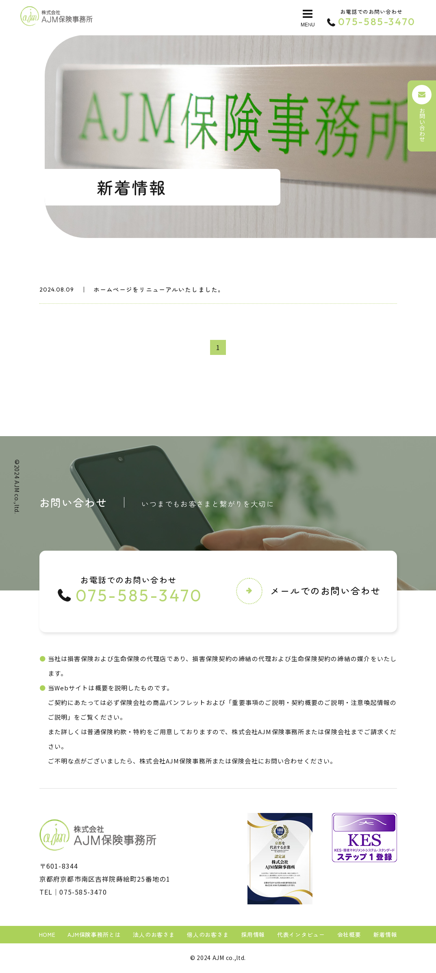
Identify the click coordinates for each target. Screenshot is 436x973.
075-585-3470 (82, 892)
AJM (17, 486)
